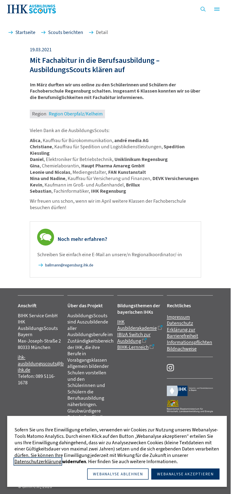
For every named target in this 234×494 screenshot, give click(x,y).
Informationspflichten (189, 342)
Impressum (178, 317)
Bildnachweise (182, 348)
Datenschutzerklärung (37, 461)
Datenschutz (180, 323)
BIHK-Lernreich (133, 347)
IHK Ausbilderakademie (137, 325)
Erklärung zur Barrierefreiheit (182, 332)
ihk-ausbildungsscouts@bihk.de (41, 363)
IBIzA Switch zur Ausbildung (134, 337)
